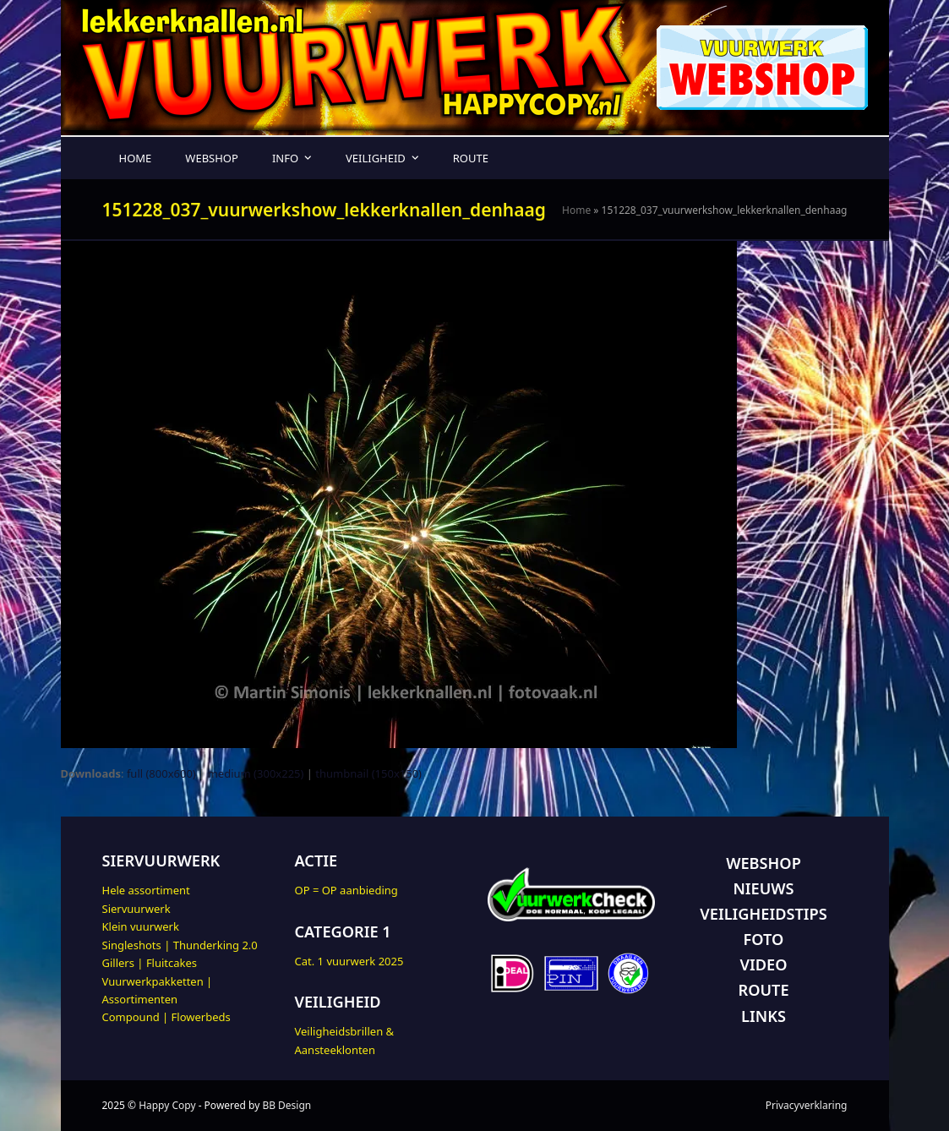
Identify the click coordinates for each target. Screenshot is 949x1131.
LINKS (763, 1016)
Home (576, 210)
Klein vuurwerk (140, 926)
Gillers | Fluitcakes (150, 962)
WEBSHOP (763, 863)
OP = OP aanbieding (346, 890)
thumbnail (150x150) (368, 773)
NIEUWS (763, 888)
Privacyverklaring (807, 1105)
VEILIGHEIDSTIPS (763, 914)
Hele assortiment (146, 890)
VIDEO (764, 964)
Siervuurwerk (136, 908)
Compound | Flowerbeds (166, 1016)
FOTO (764, 939)
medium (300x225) (256, 773)
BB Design (286, 1105)
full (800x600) (161, 773)
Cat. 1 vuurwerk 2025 (349, 961)
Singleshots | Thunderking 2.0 (180, 945)
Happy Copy (167, 1105)
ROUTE (763, 990)
